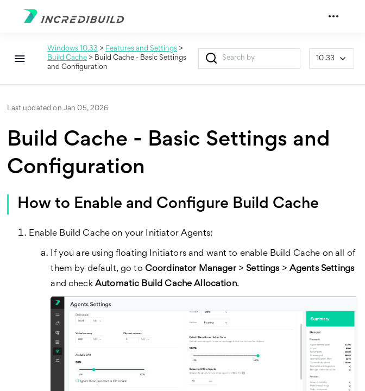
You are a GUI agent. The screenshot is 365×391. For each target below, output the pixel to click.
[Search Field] (249, 58)
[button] (211, 58)
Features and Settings (141, 49)
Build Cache (67, 58)
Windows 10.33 (72, 49)
